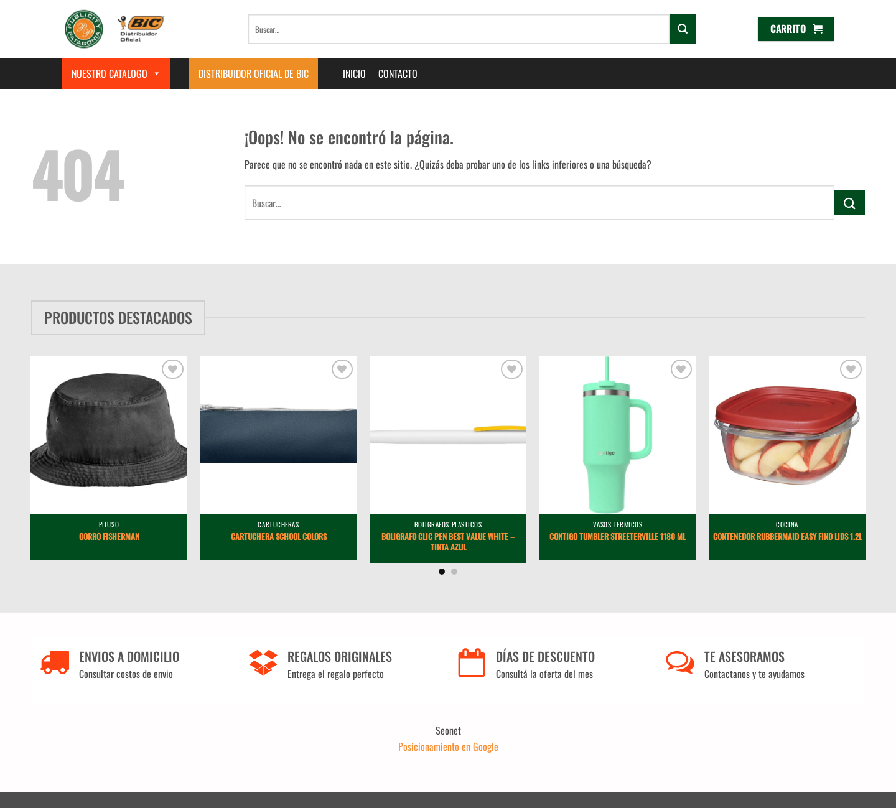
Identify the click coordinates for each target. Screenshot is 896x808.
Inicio (354, 73)
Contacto (398, 73)
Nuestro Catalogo (116, 73)
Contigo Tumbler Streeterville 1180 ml (617, 537)
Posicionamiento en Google (448, 746)
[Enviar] (683, 28)
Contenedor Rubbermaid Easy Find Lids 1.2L (787, 537)
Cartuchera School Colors (279, 537)
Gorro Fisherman (109, 537)
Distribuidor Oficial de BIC (253, 73)
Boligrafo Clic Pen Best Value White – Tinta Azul (448, 542)
